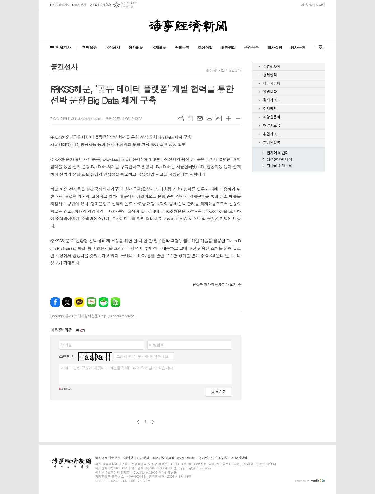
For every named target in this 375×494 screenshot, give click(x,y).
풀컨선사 (234, 70)
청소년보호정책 (173, 458)
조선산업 (205, 47)
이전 (138, 422)
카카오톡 (79, 302)
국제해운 (159, 47)
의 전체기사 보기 (214, 284)
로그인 (320, 5)
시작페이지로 (61, 5)
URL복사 (181, 118)
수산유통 (251, 47)
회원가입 (307, 5)
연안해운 (135, 47)
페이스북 (55, 302)
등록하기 (219, 392)
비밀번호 (156, 345)
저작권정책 (239, 458)
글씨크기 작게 (238, 118)
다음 (153, 422)
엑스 (67, 302)
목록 (190, 118)
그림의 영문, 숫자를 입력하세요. (142, 356)
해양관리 (228, 47)
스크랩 (219, 118)
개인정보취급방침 (136, 458)
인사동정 (297, 47)
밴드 (115, 302)
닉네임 (66, 345)
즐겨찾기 (80, 5)
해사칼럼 (274, 47)
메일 (200, 118)
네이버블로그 (91, 302)
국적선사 (112, 47)
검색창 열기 (319, 47)
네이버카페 (103, 302)
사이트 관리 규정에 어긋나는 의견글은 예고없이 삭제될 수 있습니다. (117, 368)
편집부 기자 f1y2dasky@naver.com (75, 118)
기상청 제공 (127, 6)
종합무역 (182, 47)
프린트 (209, 118)
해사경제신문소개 (107, 458)
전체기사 (63, 47)
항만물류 (89, 47)
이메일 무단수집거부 (213, 458)
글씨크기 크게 (228, 118)
